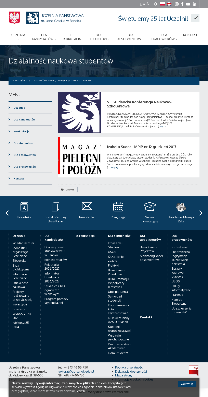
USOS (112, 248)
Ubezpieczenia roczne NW (182, 306)
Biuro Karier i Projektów (116, 268)
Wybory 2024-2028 (22, 312)
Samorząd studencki (115, 295)
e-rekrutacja (21, 131)
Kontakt (19, 178)
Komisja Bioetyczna (179, 298)
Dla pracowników (25, 166)
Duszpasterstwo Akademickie (119, 342)
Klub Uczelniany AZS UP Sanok (118, 316)
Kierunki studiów (55, 256)
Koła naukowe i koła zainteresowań (118, 305)
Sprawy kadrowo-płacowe (178, 269)
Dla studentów (23, 143)
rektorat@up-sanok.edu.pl (76, 367)
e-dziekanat (180, 243)
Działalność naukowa (20, 281)
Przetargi (19, 305)
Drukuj (67, 189)
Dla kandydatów (24, 119)
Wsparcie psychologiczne (118, 333)
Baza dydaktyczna (21, 263)
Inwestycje (20, 300)
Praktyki (113, 261)
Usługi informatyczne (181, 284)
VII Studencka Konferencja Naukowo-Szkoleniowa (139, 104)
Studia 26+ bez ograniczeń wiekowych (54, 286)
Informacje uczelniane (20, 272)
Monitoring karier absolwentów (151, 254)
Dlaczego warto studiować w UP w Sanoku (55, 247)
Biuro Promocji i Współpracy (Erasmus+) (118, 279)
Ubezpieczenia (118, 288)
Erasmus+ (178, 291)
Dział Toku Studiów (115, 241)
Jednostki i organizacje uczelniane (20, 248)
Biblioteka (19, 257)
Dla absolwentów (25, 154)
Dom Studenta (118, 349)
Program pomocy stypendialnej (56, 297)
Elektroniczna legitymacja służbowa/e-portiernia (181, 254)
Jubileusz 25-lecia (21, 321)
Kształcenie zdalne (116, 255)
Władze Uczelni (23, 239)
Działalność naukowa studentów (61, 60)
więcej (163, 126)
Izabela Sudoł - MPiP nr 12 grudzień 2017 (141, 146)
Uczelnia (19, 107)
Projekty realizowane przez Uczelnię (22, 291)
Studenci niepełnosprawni (119, 325)
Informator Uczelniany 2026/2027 (52, 273)
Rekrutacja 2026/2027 (52, 263)
